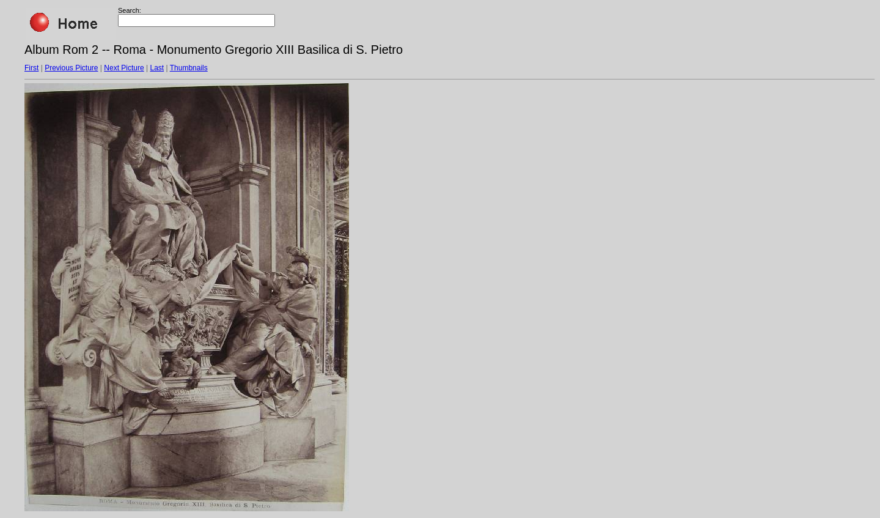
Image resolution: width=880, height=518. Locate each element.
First (31, 68)
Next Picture (124, 68)
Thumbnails (189, 68)
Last (157, 68)
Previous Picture (71, 68)
